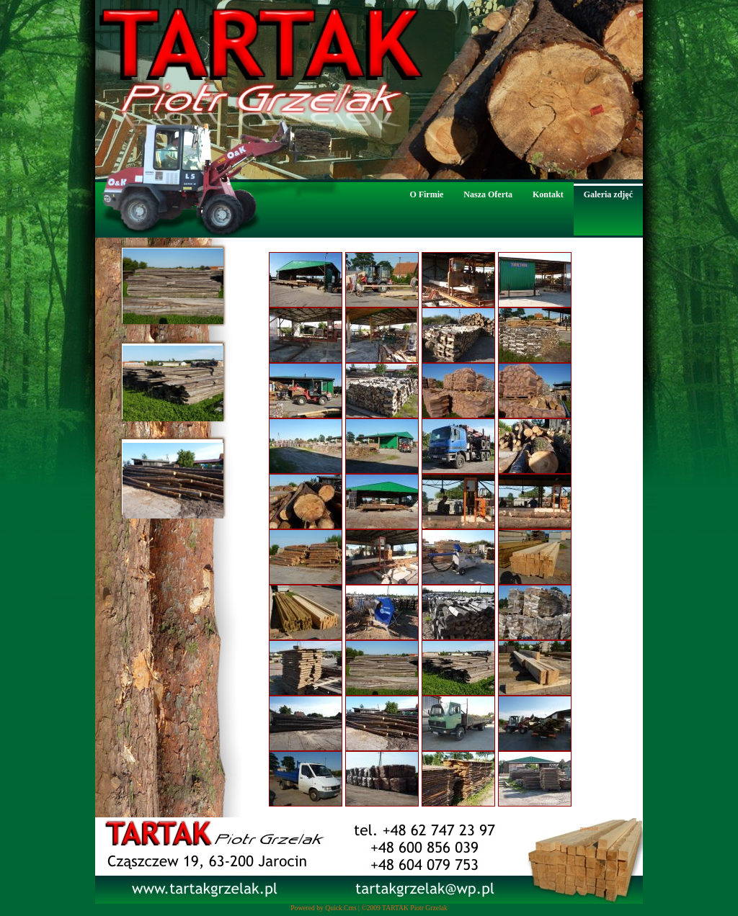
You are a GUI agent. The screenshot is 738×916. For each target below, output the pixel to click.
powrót (589, 828)
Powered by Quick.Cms (323, 908)
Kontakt (548, 194)
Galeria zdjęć (608, 194)
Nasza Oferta (487, 194)
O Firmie (426, 194)
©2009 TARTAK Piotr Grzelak (404, 908)
